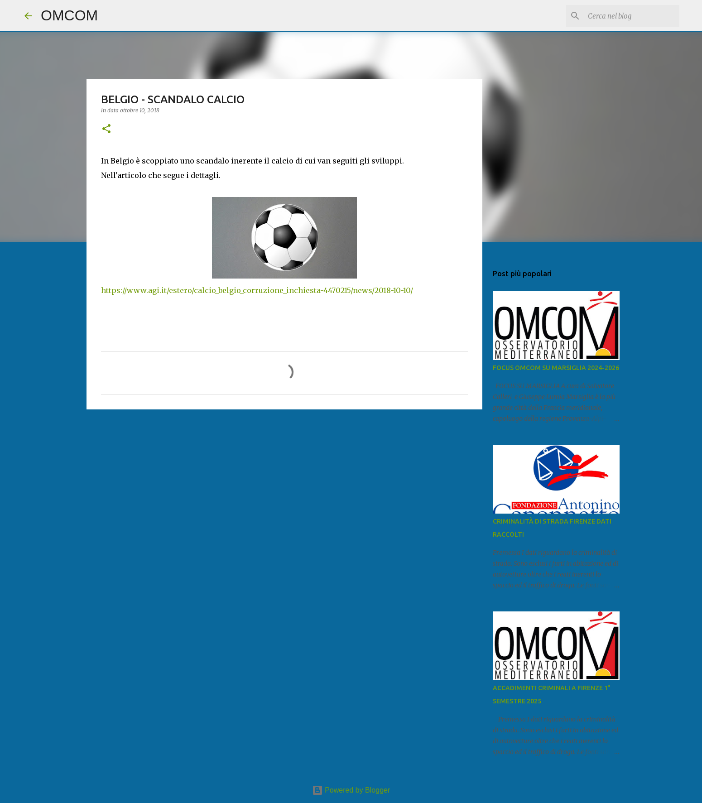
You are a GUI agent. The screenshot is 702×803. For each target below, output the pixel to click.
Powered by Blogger (351, 790)
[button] (106, 129)
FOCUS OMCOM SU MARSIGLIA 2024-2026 (556, 367)
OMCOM (69, 15)
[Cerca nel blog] (631, 16)
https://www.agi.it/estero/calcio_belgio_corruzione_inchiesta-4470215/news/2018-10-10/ (257, 290)
